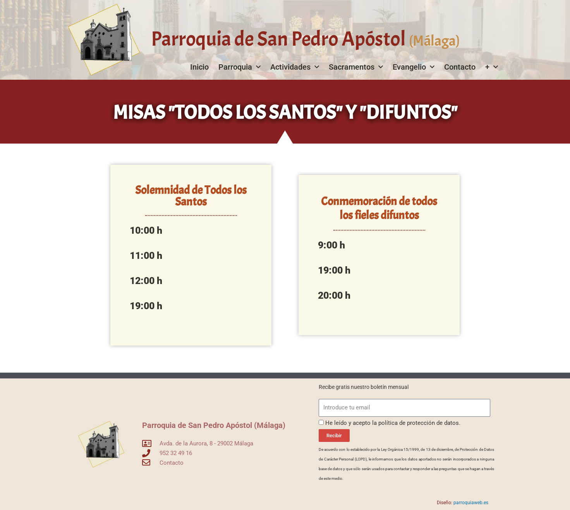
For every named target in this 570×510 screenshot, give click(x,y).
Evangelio (413, 67)
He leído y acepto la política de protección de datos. (392, 422)
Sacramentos (356, 67)
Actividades (294, 67)
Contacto (460, 67)
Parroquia (239, 67)
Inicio (199, 67)
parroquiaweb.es (470, 502)
